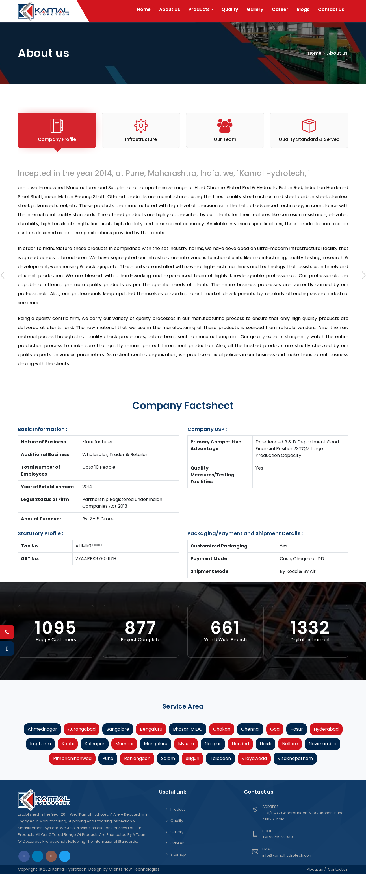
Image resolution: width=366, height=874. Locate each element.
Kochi (68, 744)
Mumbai (124, 744)
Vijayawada (254, 758)
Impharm (40, 744)
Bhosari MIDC (187, 729)
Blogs (303, 9)
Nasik (265, 744)
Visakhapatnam (295, 758)
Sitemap (178, 854)
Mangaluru (155, 744)
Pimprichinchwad (72, 758)
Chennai (250, 729)
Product (177, 809)
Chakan (221, 729)
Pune (107, 758)
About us (315, 869)
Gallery (255, 9)
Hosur (296, 729)
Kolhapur (95, 744)
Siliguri (192, 758)
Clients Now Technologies (133, 869)
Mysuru (186, 744)
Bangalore (117, 729)
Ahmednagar (42, 729)
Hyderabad (326, 729)
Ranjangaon (137, 758)
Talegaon (220, 758)
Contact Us (331, 9)
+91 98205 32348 (277, 837)
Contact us (338, 869)
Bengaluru (151, 729)
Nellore (290, 744)
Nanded (240, 744)
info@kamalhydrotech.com (287, 855)
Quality (230, 9)
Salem (168, 758)
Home (144, 9)
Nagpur (213, 744)
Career (280, 9)
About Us (169, 9)
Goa (275, 729)
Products (201, 9)
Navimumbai (322, 744)
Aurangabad (82, 729)
